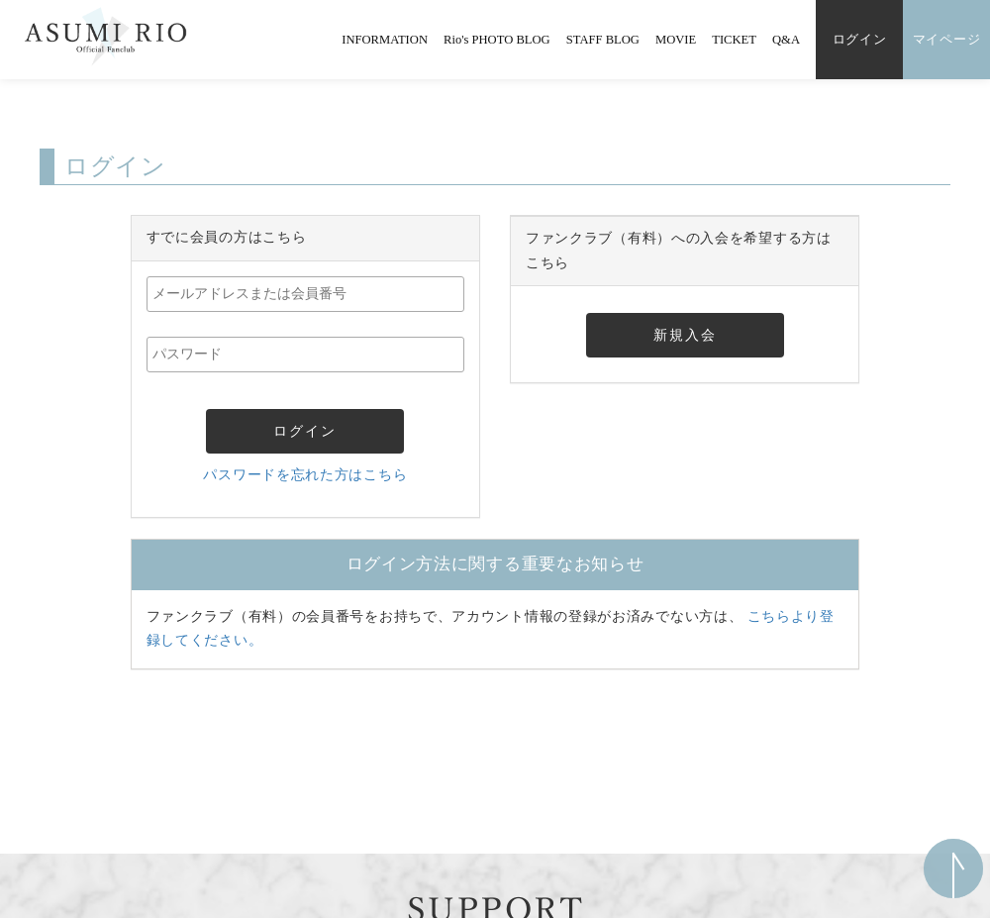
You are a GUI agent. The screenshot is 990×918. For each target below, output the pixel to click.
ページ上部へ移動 (953, 868)
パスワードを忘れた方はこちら (305, 474)
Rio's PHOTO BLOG (497, 40)
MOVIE (675, 40)
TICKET (734, 40)
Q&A (786, 40)
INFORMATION (385, 40)
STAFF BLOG (603, 40)
